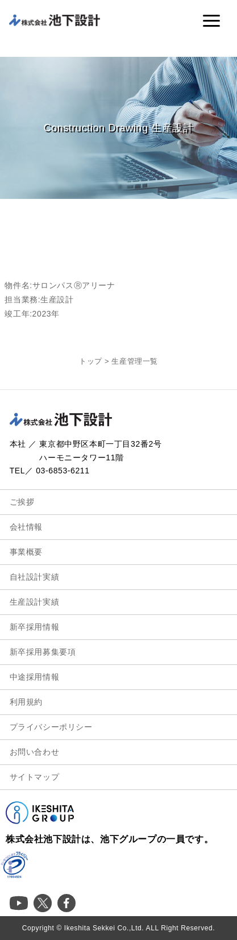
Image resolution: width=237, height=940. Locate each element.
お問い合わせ (35, 751)
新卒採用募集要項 (43, 651)
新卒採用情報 (35, 626)
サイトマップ (35, 776)
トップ (90, 361)
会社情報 (26, 526)
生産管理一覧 (134, 361)
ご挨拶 (22, 501)
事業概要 (26, 551)
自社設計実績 (35, 576)
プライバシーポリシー (51, 726)
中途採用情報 (35, 676)
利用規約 (26, 701)
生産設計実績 (35, 601)
